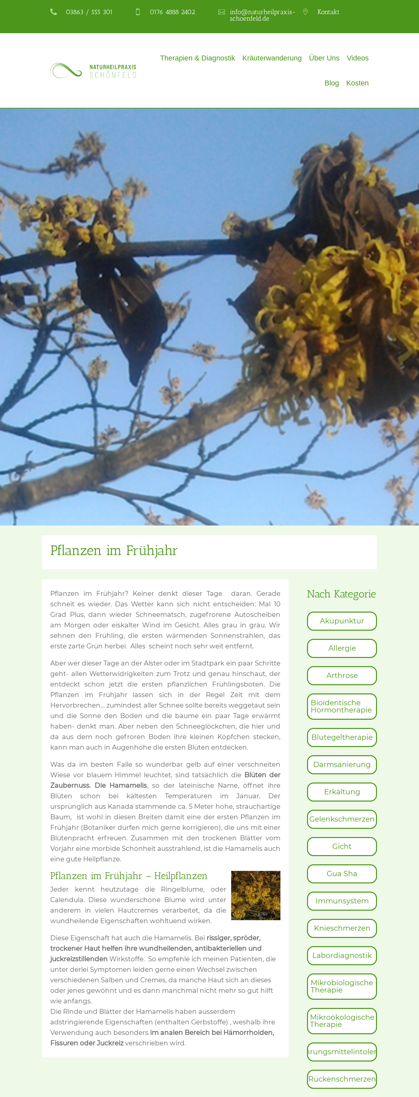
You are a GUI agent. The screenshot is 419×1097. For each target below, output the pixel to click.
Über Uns (324, 58)
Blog (331, 83)
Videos (358, 58)
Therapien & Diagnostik (197, 58)
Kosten (357, 83)
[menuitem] (342, 621)
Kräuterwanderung (272, 58)
